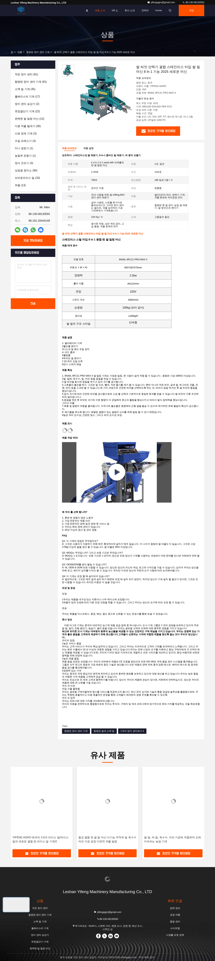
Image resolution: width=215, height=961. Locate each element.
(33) (27, 177)
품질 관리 (175, 921)
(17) (27, 96)
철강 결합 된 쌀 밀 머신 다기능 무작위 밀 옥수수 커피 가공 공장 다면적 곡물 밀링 (107, 839)
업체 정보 (175, 908)
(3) (26, 133)
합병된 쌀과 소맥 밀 (104, 731)
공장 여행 (175, 914)
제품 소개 (100, 10)
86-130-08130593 (193, 2)
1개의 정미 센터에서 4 (132, 731)
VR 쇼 (115, 10)
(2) (27, 104)
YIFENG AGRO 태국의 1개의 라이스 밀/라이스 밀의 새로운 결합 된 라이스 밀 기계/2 (40, 839)
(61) (26, 74)
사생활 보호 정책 (175, 935)
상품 (19, 52)
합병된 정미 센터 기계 (38, 52)
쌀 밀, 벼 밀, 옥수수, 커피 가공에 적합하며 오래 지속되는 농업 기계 (172, 839)
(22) (27, 111)
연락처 (145, 10)
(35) (25, 89)
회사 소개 (130, 10)
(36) (28, 126)
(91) (31, 81)
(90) (26, 170)
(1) (24, 148)
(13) (29, 118)
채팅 (191, 10)
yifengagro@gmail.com (161, 2)
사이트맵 (175, 928)
